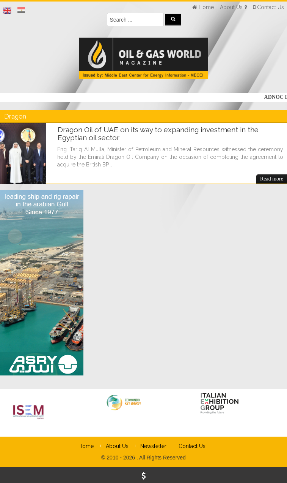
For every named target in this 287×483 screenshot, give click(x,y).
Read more (271, 179)
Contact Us (192, 446)
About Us (117, 446)
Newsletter (153, 446)
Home (86, 446)
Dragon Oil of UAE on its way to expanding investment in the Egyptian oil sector (158, 133)
